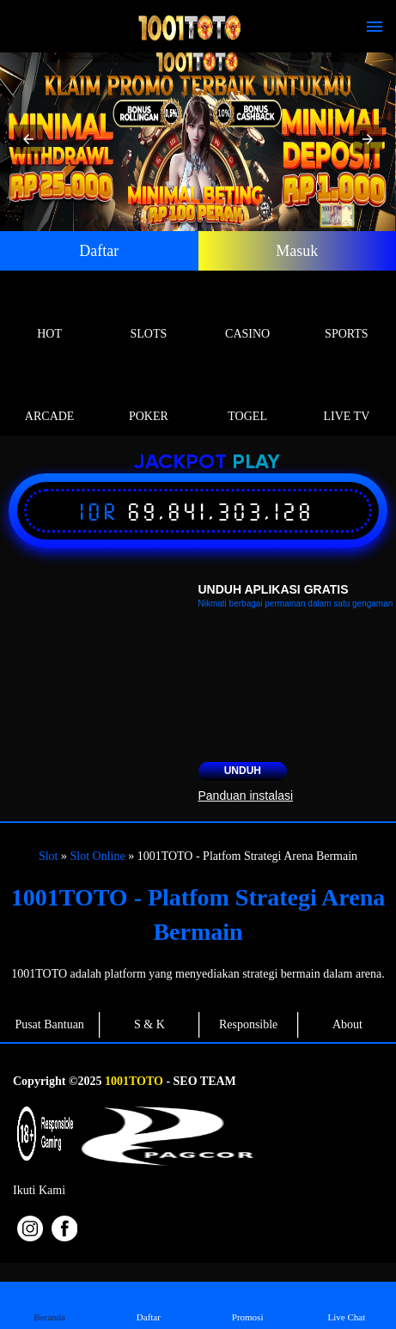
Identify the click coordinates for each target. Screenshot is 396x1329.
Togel (247, 396)
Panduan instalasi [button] (246, 795)
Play (256, 462)
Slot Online (97, 856)
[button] (28, 139)
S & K (149, 1024)
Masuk (297, 250)
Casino (247, 314)
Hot (49, 314)
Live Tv (346, 396)
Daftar (99, 250)
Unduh (242, 771)
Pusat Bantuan (49, 1024)
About (347, 1024)
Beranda (50, 1304)
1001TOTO (134, 1081)
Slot (48, 856)
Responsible (248, 1024)
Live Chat (346, 1304)
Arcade (49, 396)
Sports (346, 314)
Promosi (247, 1304)
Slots (148, 314)
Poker (148, 396)
